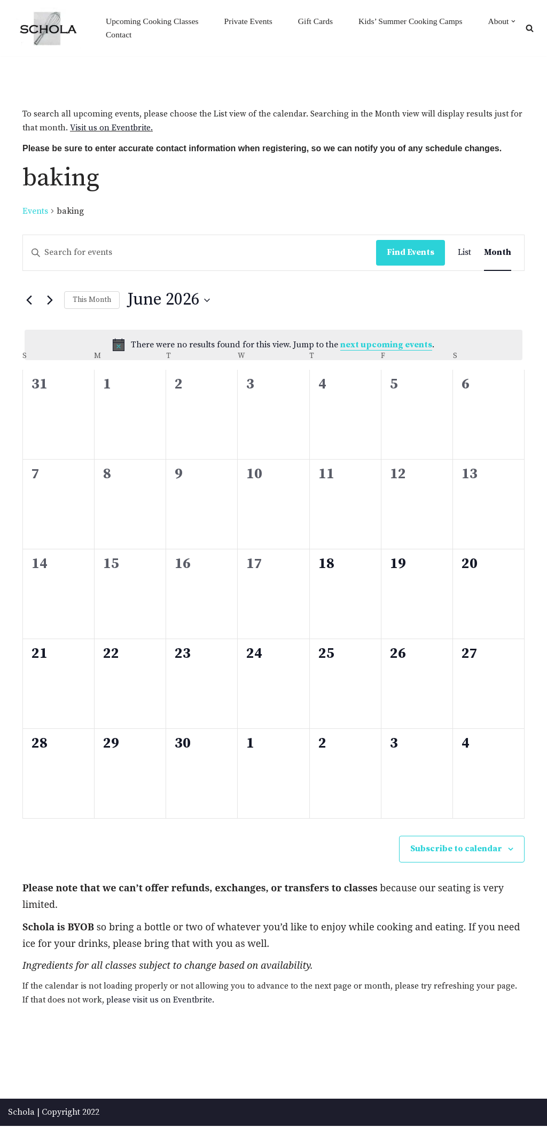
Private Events (252, 21)
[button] (132, 35)
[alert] (273, 345)
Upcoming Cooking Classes (153, 21)
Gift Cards (320, 21)
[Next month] (49, 300)
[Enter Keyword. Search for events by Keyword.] (199, 253)
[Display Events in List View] (464, 253)
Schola (21, 1113)
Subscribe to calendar (456, 849)
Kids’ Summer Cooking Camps (417, 21)
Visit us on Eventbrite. (126, 128)
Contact (173, 35)
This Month (92, 300)
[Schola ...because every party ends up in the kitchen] (48, 28)
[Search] (530, 28)
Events (35, 211)
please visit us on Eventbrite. (186, 1001)
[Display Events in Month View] (497, 253)
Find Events (410, 252)
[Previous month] (28, 300)
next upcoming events (386, 345)
